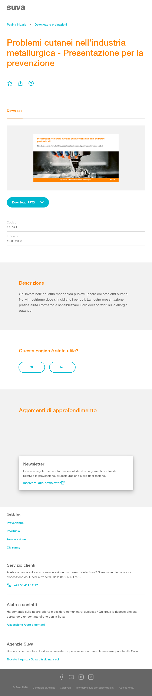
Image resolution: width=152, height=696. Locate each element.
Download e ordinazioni (51, 24)
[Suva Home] (16, 8)
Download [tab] (15, 111)
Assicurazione (16, 539)
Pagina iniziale (16, 24)
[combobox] (28, 202)
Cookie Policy (126, 687)
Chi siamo (13, 547)
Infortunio (13, 531)
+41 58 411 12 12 (22, 585)
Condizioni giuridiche (44, 687)
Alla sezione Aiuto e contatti (26, 624)
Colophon (65, 687)
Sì (31, 367)
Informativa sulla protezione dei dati (95, 687)
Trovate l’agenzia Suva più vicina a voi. (33, 659)
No (62, 367)
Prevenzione (15, 523)
